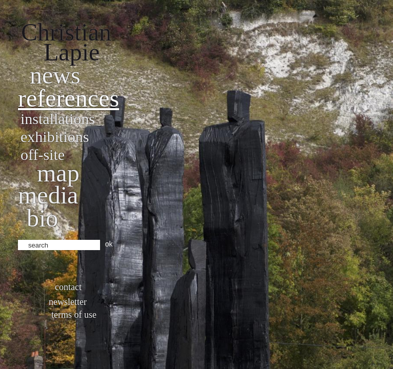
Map (58, 173)
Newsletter (68, 302)
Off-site (43, 154)
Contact (68, 287)
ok (109, 244)
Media (48, 195)
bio (42, 218)
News (55, 75)
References (68, 98)
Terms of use (73, 315)
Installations (58, 118)
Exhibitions (55, 136)
